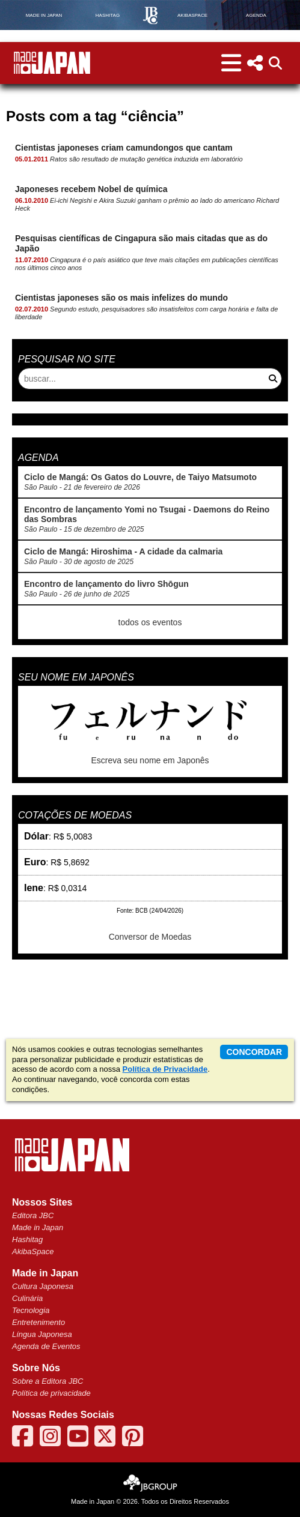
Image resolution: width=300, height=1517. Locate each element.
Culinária (27, 1298)
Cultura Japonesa (42, 1286)
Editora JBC (33, 1215)
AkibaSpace (33, 1251)
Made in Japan (37, 1227)
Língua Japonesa (42, 1334)
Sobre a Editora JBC (48, 1381)
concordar (254, 1052)
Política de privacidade (51, 1393)
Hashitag (27, 1239)
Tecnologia (30, 1310)
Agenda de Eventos (46, 1346)
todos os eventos (150, 622)
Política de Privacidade (165, 1069)
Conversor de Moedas (150, 937)
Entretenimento (38, 1322)
